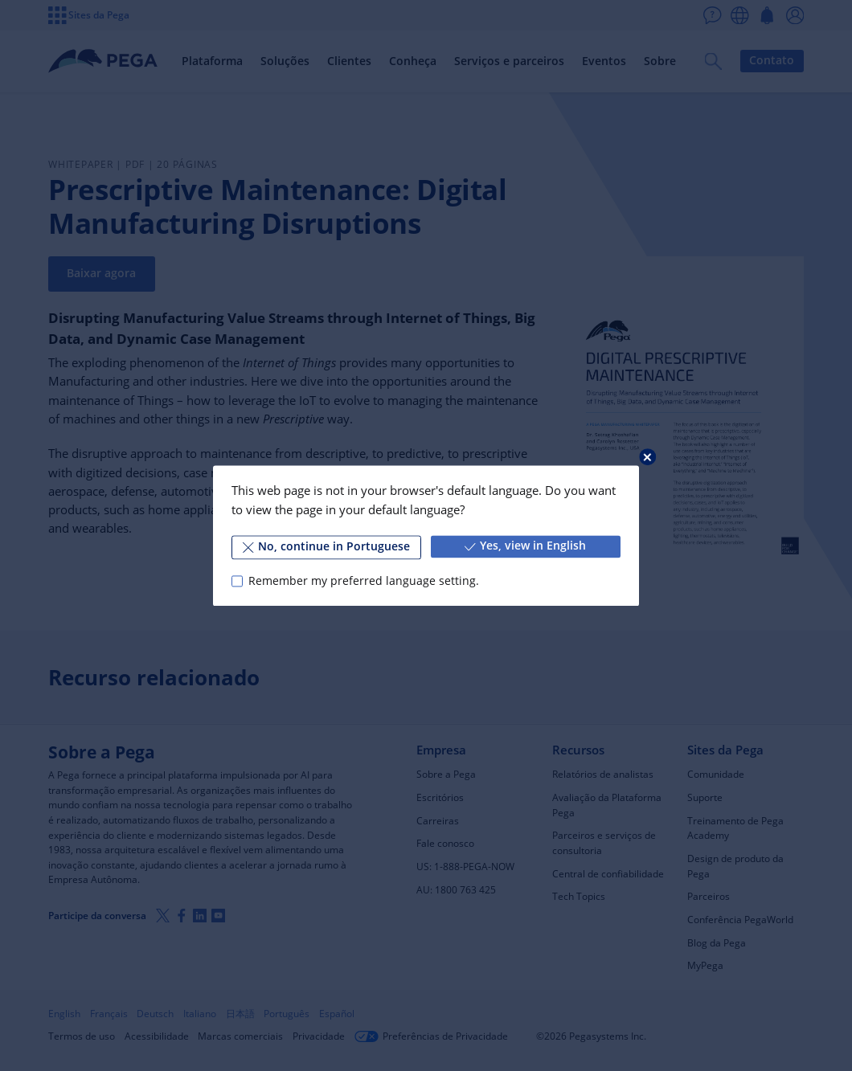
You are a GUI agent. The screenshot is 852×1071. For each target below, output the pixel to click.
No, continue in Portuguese (326, 546)
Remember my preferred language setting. (363, 581)
